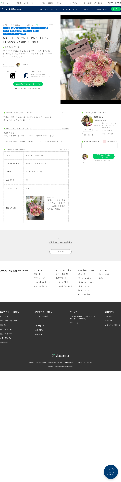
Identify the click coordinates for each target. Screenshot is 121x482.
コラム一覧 (81, 272)
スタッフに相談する (41, 285)
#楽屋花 (12, 31)
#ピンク (6, 31)
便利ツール (74, 322)
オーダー (116, 9)
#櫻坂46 (35, 31)
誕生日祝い (39, 329)
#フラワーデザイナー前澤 (39, 28)
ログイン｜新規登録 (114, 3)
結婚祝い (38, 333)
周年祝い (3, 324)
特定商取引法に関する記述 (63, 361)
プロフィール (87, 129)
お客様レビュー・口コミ (86, 281)
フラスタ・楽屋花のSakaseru (11, 9)
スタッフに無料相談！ (111, 472)
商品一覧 (54, 9)
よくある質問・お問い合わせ (93, 3)
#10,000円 (7, 28)
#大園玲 (23, 34)
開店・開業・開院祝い (8, 319)
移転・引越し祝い (7, 328)
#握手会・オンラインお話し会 (21, 28)
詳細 (37, 25)
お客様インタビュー (84, 285)
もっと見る (60, 250)
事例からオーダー (40, 277)
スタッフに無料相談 (112, 324)
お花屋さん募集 (41, 361)
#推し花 (19, 31)
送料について (110, 319)
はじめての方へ (43, 9)
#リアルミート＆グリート (11, 34)
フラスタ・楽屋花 (47, 3)
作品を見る (87, 135)
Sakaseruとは (104, 272)
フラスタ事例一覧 (62, 272)
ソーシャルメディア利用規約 (83, 361)
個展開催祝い (5, 341)
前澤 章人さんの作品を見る (103, 161)
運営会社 (31, 361)
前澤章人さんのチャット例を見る (28, 88)
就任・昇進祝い (6, 332)
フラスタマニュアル (84, 277)
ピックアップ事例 (62, 281)
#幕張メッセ (27, 31)
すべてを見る (5, 315)
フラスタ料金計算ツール (42, 281)
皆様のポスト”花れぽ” (85, 293)
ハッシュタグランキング (64, 285)
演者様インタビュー (84, 289)
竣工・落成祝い (6, 337)
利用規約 (51, 361)
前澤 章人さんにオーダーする (28, 84)
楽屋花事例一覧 (61, 277)
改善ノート (103, 277)
